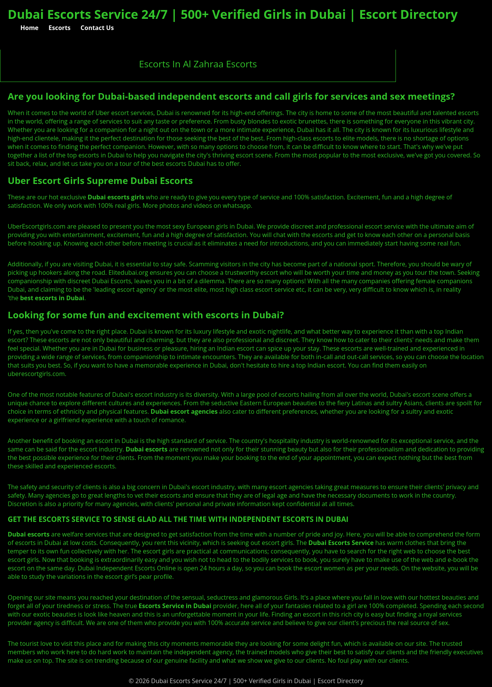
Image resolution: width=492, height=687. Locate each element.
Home (29, 27)
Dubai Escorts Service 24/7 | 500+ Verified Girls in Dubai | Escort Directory (233, 14)
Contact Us (97, 27)
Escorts (59, 27)
